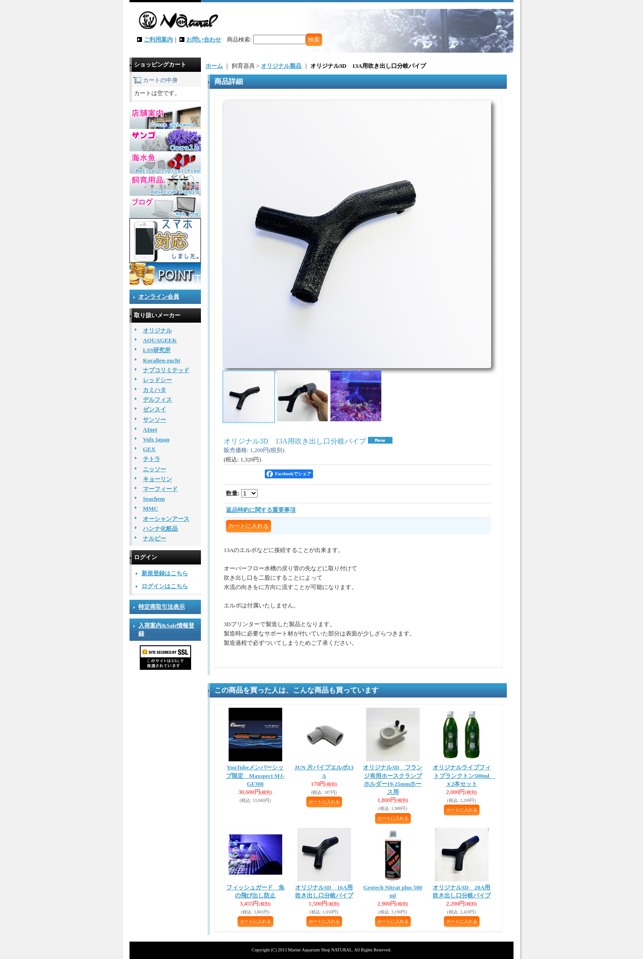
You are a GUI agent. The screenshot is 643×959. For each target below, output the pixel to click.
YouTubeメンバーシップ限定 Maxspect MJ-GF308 (255, 775)
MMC (150, 508)
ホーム (214, 65)
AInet (150, 429)
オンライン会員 (158, 296)
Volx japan (156, 439)
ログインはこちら (165, 586)
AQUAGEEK (160, 340)
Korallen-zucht (161, 360)
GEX (149, 449)
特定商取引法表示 (161, 606)
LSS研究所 (157, 350)
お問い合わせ (203, 39)
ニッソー (154, 469)
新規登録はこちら (165, 573)
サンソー (154, 419)
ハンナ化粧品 (160, 528)
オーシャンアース (166, 518)
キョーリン (157, 479)
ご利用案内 (158, 39)
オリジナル (157, 330)
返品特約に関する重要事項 (261, 509)
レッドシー (157, 380)
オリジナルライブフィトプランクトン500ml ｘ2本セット (464, 775)
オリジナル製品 (281, 65)
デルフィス (157, 399)
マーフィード (160, 489)
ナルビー (154, 538)
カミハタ (154, 389)
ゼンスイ (154, 409)
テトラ (151, 459)
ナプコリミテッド (166, 370)
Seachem (154, 498)
